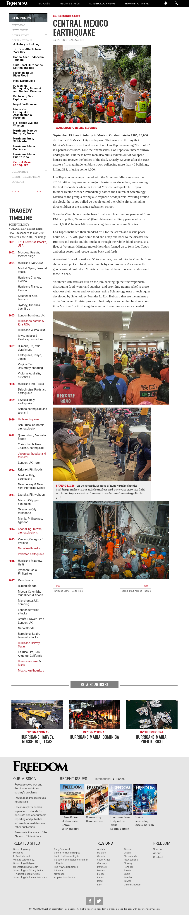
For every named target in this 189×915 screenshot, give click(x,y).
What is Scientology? (24, 859)
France (100, 874)
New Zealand (131, 859)
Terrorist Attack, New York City (27, 50)
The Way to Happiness (66, 866)
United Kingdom (132, 884)
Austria (101, 849)
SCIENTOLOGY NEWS (102, 3)
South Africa (103, 859)
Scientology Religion (24, 863)
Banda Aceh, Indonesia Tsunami (28, 58)
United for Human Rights (67, 852)
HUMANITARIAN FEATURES (141, 3)
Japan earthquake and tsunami (32, 455)
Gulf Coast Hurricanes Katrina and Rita (28, 66)
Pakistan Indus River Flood (23, 74)
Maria (21, 665)
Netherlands (130, 856)
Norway (128, 863)
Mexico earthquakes (31, 670)
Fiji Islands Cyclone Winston (25, 124)
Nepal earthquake (29, 548)
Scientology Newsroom (25, 866)
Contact (158, 857)
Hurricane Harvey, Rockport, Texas (25, 132)
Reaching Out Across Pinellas (135, 591)
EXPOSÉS (44, 3)
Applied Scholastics (64, 877)
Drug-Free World (62, 849)
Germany (102, 863)
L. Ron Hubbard (21, 856)
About (157, 853)
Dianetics (18, 852)
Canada (101, 856)
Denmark (101, 866)
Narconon (59, 874)
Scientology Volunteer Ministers (30, 877)
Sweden (128, 877)
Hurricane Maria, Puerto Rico (24, 156)
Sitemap (158, 849)
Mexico (101, 870)
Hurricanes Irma (28, 661)
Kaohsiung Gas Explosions (23, 98)
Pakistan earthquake (31, 554)
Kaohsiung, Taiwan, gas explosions (30, 530)
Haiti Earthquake (24, 80)
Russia (127, 870)
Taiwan (127, 881)
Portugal (128, 866)
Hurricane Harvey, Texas (29, 644)
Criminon (58, 870)
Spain (127, 874)
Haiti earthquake (28, 419)
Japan (127, 852)
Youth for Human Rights (66, 856)
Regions (105, 843)
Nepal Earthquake (25, 104)
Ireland (100, 877)
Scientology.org (21, 849)
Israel (100, 881)
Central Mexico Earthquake (23, 163)
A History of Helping (26, 44)
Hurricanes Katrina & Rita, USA (31, 322)
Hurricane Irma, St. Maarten (23, 140)
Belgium (101, 852)
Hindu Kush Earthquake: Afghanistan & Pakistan (22, 113)
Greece (128, 849)
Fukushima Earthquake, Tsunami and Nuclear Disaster (27, 88)
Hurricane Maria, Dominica (24, 148)
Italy (99, 884)
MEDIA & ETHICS (69, 3)
